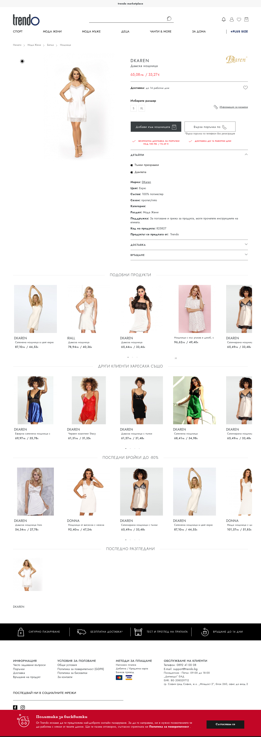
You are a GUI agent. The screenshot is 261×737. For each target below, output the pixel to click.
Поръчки (19, 669)
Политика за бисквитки (72, 673)
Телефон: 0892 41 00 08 (180, 665)
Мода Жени (52, 32)
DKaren (146, 182)
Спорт (17, 32)
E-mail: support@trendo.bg (180, 669)
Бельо (50, 45)
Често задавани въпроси (29, 665)
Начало (17, 45)
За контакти (65, 677)
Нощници (65, 45)
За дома (199, 32)
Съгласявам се (225, 724)
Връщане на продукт (26, 677)
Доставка (19, 673)
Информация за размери (234, 107)
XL (141, 108)
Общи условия (67, 665)
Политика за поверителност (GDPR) (81, 669)
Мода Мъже (91, 32)
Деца (125, 32)
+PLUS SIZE (239, 32)
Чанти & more (160, 32)
